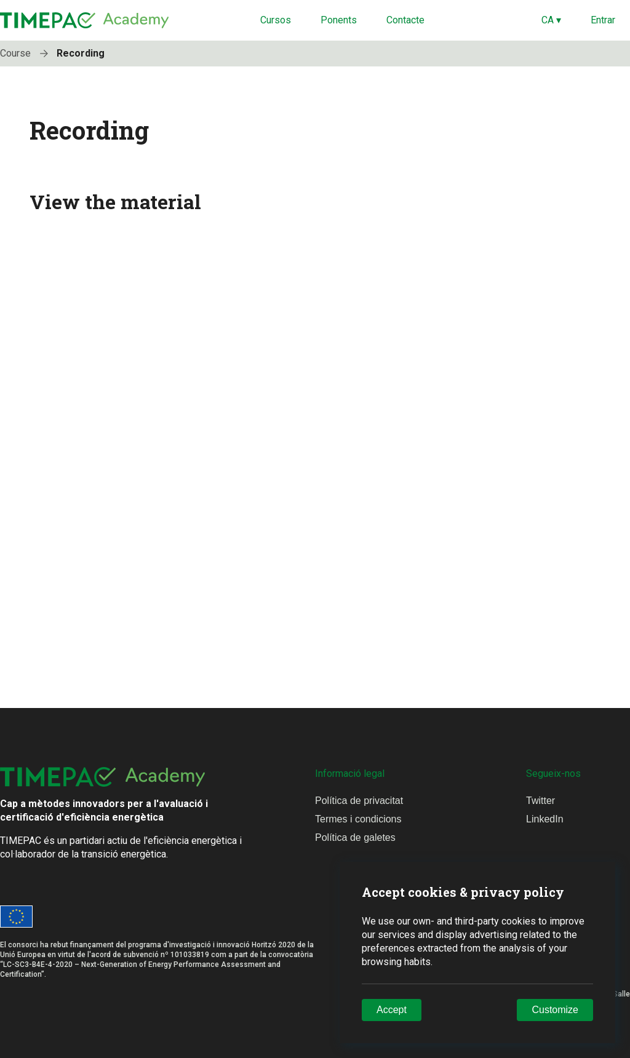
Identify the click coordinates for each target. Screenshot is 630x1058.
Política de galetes (355, 837)
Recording (81, 53)
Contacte (405, 20)
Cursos (275, 20)
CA (551, 20)
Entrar (603, 20)
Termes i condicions (358, 819)
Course (27, 53)
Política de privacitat (359, 800)
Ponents (339, 20)
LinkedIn (545, 819)
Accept (392, 1009)
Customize (555, 1009)
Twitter (540, 800)
